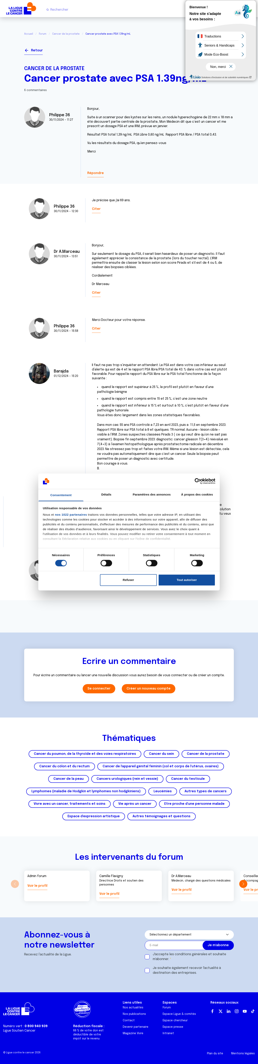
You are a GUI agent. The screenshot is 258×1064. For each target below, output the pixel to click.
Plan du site (215, 1053)
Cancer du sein (161, 754)
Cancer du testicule (188, 779)
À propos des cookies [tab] (197, 494)
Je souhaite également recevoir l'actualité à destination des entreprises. (187, 970)
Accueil (28, 34)
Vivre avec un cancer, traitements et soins (69, 804)
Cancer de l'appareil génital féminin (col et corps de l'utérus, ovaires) (161, 766)
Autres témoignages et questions (161, 816)
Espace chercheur (175, 1020)
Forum (42, 34)
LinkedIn (229, 1011)
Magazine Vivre (133, 1033)
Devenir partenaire (135, 1027)
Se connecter (219, 49)
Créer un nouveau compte (149, 688)
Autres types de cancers (206, 791)
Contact (129, 1020)
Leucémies (163, 791)
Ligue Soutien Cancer (19, 1030)
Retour (37, 50)
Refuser (128, 580)
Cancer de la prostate (66, 34)
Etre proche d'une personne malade (194, 804)
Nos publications (134, 1014)
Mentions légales (243, 1053)
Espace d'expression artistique (94, 816)
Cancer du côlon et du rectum (64, 766)
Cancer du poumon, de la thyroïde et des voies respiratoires (85, 754)
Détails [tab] (106, 494)
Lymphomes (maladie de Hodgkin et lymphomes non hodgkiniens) (86, 791)
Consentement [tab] (61, 495)
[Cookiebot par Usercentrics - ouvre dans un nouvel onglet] (197, 481)
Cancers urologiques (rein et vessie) (127, 779)
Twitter (220, 1011)
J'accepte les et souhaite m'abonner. (189, 957)
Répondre (95, 173)
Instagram (237, 1011)
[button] (243, 883)
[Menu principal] (251, 9)
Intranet (168, 1033)
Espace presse (173, 1027)
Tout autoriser (187, 580)
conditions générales (191, 954)
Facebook (212, 1011)
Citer (96, 209)
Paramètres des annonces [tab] (152, 494)
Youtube (245, 1011)
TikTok (253, 1011)
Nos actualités (133, 1007)
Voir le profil (37, 886)
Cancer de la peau (68, 779)
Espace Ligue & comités (179, 1014)
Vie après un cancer (134, 804)
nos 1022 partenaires (71, 514)
